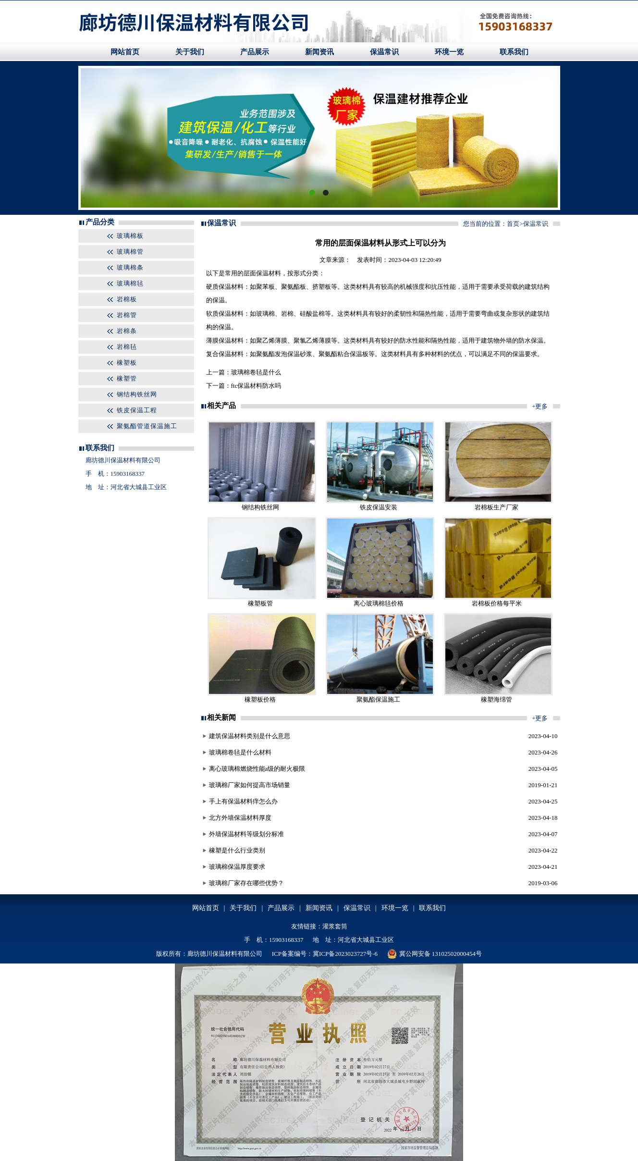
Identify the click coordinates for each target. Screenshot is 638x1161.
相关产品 (221, 405)
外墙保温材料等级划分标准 (246, 834)
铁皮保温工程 (137, 410)
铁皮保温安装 (378, 507)
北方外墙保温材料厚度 (240, 817)
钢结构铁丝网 (137, 394)
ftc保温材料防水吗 (256, 385)
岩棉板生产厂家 (496, 507)
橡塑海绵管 (496, 699)
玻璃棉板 (130, 235)
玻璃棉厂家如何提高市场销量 (249, 785)
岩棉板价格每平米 (497, 603)
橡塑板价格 (260, 699)
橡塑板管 (260, 603)
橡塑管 (127, 378)
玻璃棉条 (130, 267)
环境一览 (449, 52)
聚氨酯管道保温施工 (147, 426)
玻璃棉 (265, 313)
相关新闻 (221, 717)
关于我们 (189, 52)
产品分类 (100, 222)
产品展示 (254, 52)
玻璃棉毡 (130, 283)
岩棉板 (127, 299)
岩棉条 (127, 330)
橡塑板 (127, 362)
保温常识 (384, 52)
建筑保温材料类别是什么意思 (249, 736)
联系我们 (514, 52)
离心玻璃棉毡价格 (379, 603)
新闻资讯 (319, 52)
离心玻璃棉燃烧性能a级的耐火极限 (257, 768)
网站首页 (124, 52)
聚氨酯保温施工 (378, 699)
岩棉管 (127, 315)
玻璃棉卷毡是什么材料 (240, 752)
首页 (513, 223)
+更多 (540, 406)
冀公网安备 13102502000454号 (434, 954)
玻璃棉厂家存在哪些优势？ (246, 883)
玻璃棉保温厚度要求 (237, 866)
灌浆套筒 (334, 926)
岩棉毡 (127, 346)
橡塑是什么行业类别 (237, 850)
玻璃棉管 (130, 251)
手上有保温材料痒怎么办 (243, 801)
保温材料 (268, 273)
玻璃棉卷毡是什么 (256, 372)
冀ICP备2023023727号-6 (345, 953)
